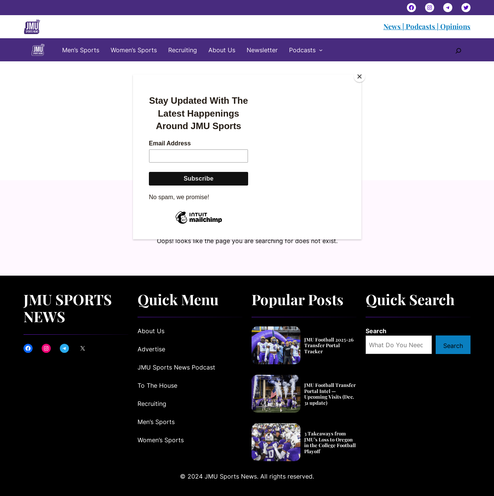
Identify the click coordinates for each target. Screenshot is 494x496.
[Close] (359, 76)
